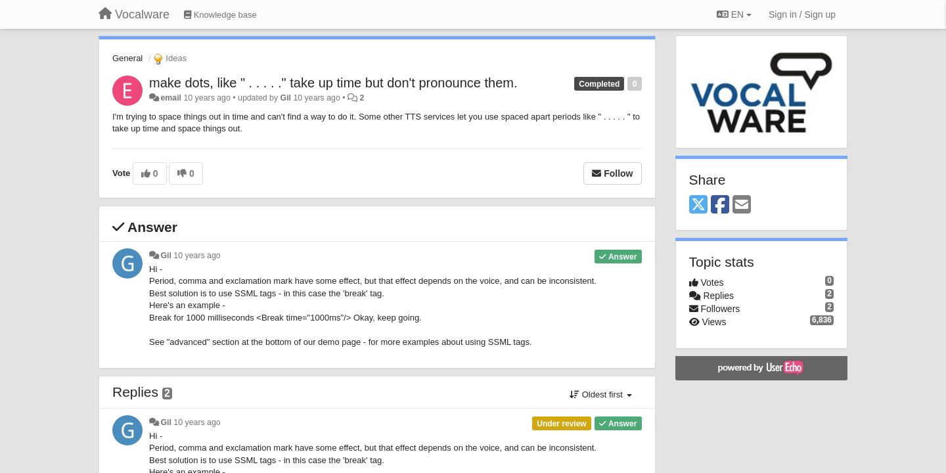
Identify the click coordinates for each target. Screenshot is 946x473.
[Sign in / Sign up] (802, 14)
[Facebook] (720, 205)
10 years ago (196, 255)
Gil (286, 97)
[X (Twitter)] (698, 205)
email (170, 97)
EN (734, 14)
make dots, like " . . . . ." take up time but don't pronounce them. (333, 83)
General (127, 58)
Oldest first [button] (600, 394)
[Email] (741, 205)
